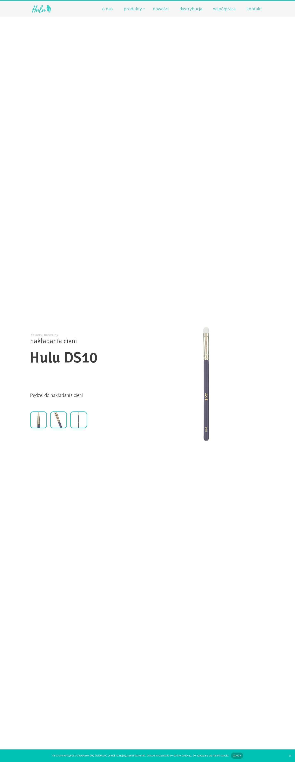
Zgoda (237, 755)
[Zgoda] (290, 756)
